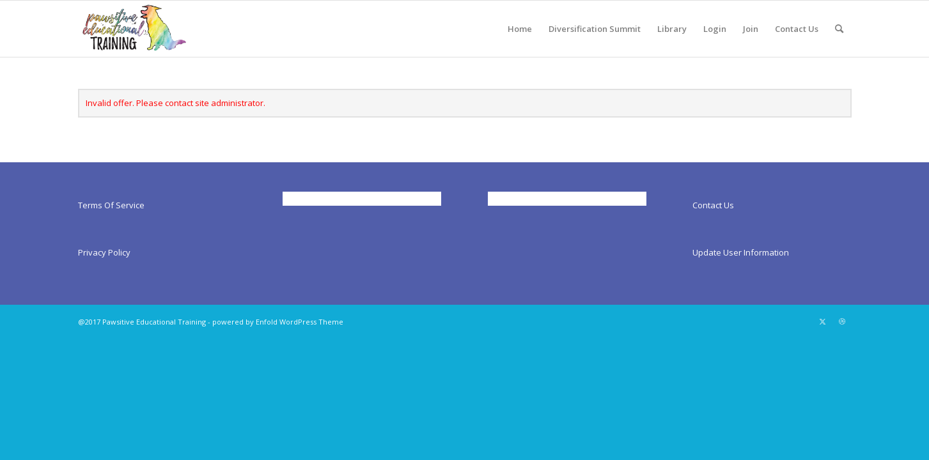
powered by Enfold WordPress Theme (277, 321)
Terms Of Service (111, 205)
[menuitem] (519, 29)
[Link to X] (822, 321)
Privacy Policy (104, 252)
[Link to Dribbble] (842, 321)
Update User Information (740, 252)
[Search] (839, 29)
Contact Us (713, 205)
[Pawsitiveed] (133, 29)
